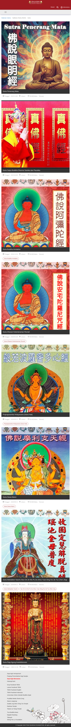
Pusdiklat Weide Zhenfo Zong (15, 698)
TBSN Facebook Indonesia (15, 692)
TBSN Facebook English (14, 690)
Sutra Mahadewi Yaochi (11, 589)
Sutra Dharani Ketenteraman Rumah (14, 341)
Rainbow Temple (12, 706)
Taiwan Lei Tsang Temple (14, 709)
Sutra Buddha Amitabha (11, 258)
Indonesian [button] (65, 7)
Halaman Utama (6, 18)
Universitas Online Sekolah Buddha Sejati (19, 695)
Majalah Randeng (12, 715)
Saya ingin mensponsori (14, 673)
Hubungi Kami (11, 681)
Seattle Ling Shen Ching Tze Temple (17, 703)
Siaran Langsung (12, 701)
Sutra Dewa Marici (9, 506)
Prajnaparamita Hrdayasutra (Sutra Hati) (15, 424)
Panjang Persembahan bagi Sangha (17, 676)
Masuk (52, 7)
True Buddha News (12, 712)
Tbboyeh (9, 717)
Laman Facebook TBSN (14, 687)
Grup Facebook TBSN (13, 685)
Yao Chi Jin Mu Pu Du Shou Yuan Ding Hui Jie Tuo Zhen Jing (37, 589)
